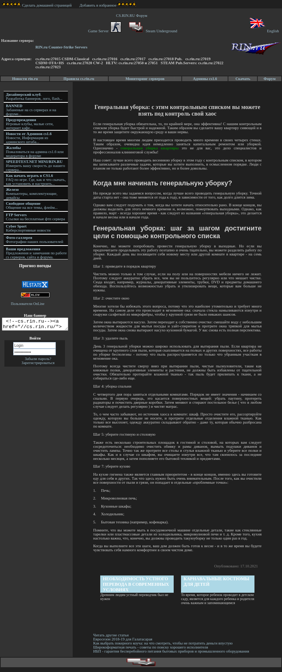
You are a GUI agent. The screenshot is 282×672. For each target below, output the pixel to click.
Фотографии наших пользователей (34, 240)
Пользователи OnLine (28, 304)
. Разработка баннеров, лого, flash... (34, 96)
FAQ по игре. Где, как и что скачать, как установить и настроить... (36, 180)
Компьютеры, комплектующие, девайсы (31, 194)
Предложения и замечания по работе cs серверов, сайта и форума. (36, 253)
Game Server (104, 31)
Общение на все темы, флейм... (32, 205)
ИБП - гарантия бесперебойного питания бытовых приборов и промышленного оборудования (172, 655)
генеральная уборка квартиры (151, 148)
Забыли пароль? (38, 361)
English (264, 31)
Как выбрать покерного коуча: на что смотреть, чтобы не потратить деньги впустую (164, 647)
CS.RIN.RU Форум (132, 16)
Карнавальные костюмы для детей (217, 585)
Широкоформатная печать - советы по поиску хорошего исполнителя (151, 651)
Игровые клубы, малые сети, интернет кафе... (30, 124)
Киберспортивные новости (28, 228)
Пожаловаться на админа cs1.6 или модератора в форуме (35, 152)
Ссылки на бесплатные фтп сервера (35, 217)
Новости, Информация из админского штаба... (29, 138)
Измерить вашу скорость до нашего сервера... (35, 166)
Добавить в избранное (98, 5)
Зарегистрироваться (38, 365)
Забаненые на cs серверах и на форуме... (31, 110)
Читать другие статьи (112, 639)
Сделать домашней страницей (37, 5)
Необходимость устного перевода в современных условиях (137, 588)
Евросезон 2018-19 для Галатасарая (123, 643)
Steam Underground (152, 31)
